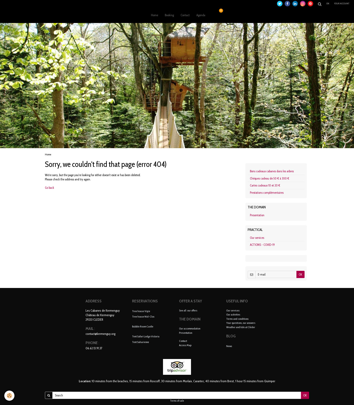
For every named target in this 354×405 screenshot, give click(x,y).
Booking (169, 15)
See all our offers (188, 310)
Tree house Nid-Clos (143, 316)
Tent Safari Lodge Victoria (145, 336)
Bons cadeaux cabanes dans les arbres (272, 171)
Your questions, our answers (240, 322)
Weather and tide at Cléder (240, 327)
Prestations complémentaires (267, 192)
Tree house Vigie (141, 311)
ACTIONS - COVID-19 (262, 244)
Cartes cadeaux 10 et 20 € (265, 185)
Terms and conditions (237, 318)
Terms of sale (177, 400)
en (327, 3)
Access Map (185, 345)
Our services (257, 237)
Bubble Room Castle (142, 326)
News (229, 346)
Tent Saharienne (140, 342)
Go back (49, 187)
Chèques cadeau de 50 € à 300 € (269, 178)
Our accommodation (189, 328)
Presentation (257, 215)
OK (300, 274)
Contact (185, 15)
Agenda (200, 15)
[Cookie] (10, 396)
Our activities (233, 314)
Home (154, 15)
